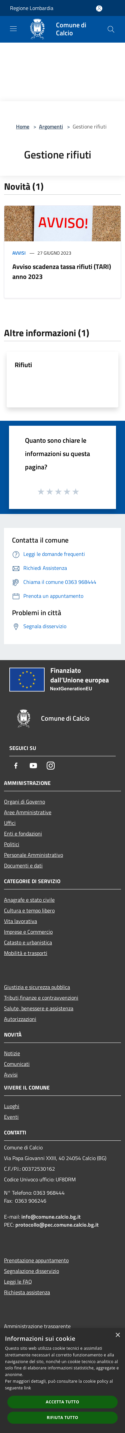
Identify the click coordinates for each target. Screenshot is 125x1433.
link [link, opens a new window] (27, 1388)
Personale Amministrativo (33, 855)
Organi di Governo (24, 802)
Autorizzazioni (20, 1019)
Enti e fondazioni (23, 833)
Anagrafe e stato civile (29, 900)
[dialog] (62, 1380)
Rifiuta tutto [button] (62, 1417)
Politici (11, 844)
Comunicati (17, 1064)
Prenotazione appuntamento (36, 1260)
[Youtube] (33, 765)
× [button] (117, 1335)
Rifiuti (23, 364)
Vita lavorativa (20, 921)
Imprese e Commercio (28, 932)
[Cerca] (111, 29)
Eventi (11, 1117)
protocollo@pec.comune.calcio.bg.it (57, 1225)
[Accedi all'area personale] (99, 8)
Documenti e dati (23, 865)
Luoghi (11, 1106)
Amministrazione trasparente (37, 1326)
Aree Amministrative (27, 812)
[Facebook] (16, 765)
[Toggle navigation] (13, 29)
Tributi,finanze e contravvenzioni (41, 998)
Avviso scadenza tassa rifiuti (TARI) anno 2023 (61, 271)
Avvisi (19, 252)
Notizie (12, 1053)
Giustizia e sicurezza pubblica (37, 987)
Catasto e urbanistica (28, 942)
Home (22, 126)
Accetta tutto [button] (62, 1402)
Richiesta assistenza (27, 1292)
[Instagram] (50, 765)
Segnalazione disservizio (31, 1271)
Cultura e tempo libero (29, 910)
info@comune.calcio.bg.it (51, 1217)
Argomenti (51, 126)
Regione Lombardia (31, 8)
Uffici (10, 823)
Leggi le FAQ (18, 1282)
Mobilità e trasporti (25, 953)
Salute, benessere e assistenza (38, 1008)
